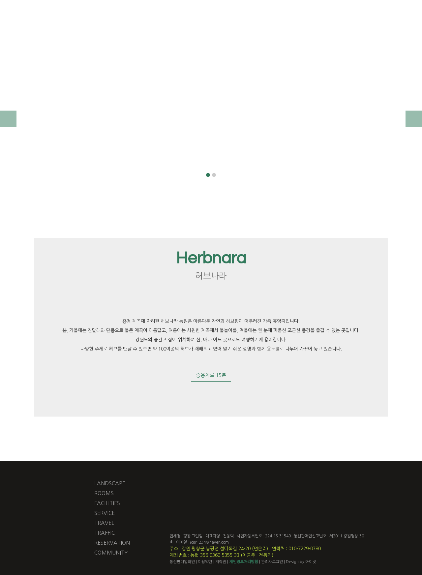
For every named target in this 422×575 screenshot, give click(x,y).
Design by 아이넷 (301, 562)
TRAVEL (104, 522)
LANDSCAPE (109, 483)
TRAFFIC (104, 532)
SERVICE (104, 513)
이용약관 (205, 562)
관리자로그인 (272, 562)
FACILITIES (107, 503)
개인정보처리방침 (243, 562)
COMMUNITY (111, 552)
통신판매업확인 (182, 562)
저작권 (220, 562)
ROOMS (104, 493)
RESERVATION (112, 542)
